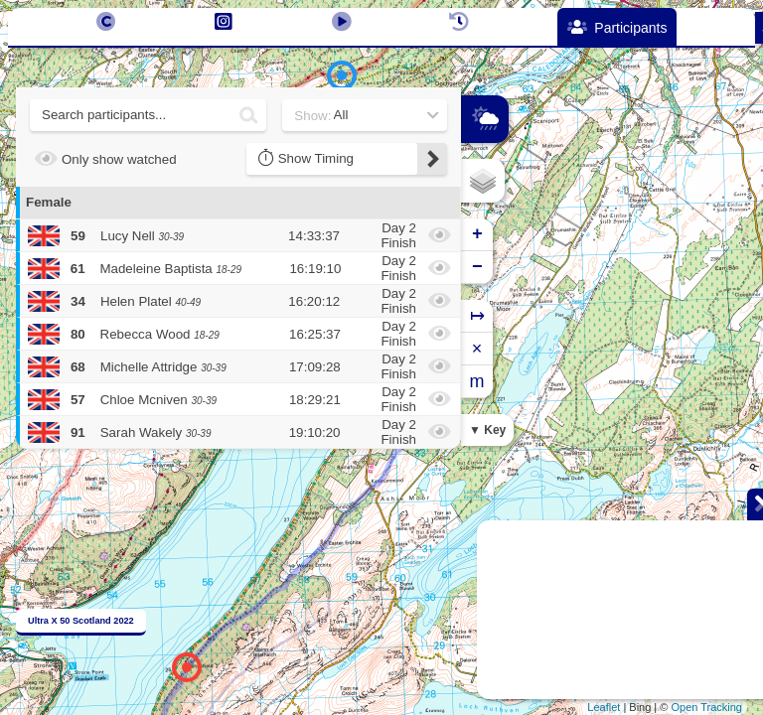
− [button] (477, 267)
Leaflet (603, 707)
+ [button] (477, 234)
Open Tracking (706, 707)
